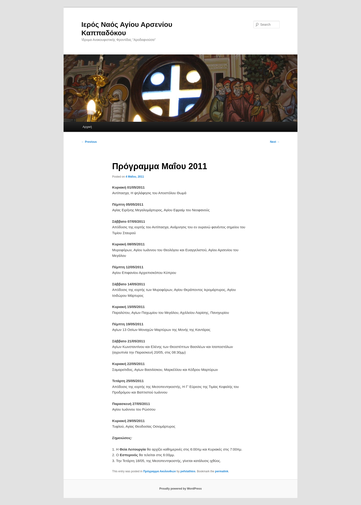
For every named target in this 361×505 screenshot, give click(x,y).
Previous (89, 141)
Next (275, 141)
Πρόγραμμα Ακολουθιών (159, 471)
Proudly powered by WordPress (180, 488)
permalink (221, 471)
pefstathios (187, 471)
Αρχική (87, 127)
